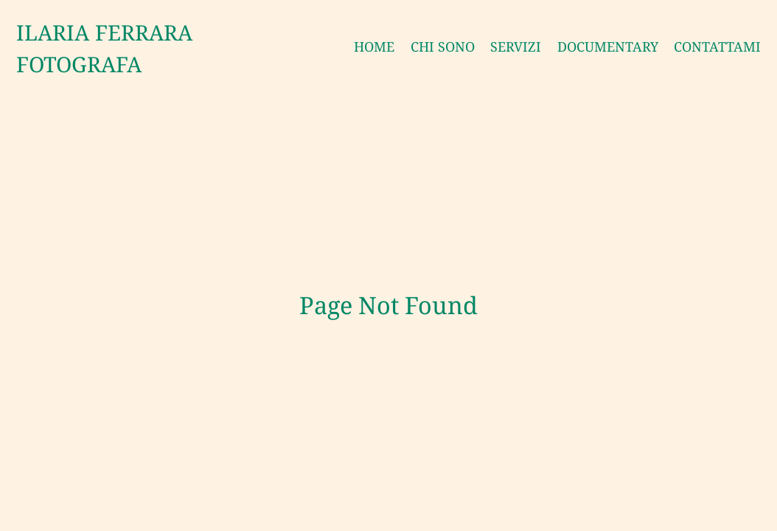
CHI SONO (443, 46)
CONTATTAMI (717, 46)
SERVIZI (515, 46)
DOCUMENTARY (607, 46)
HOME (374, 46)
